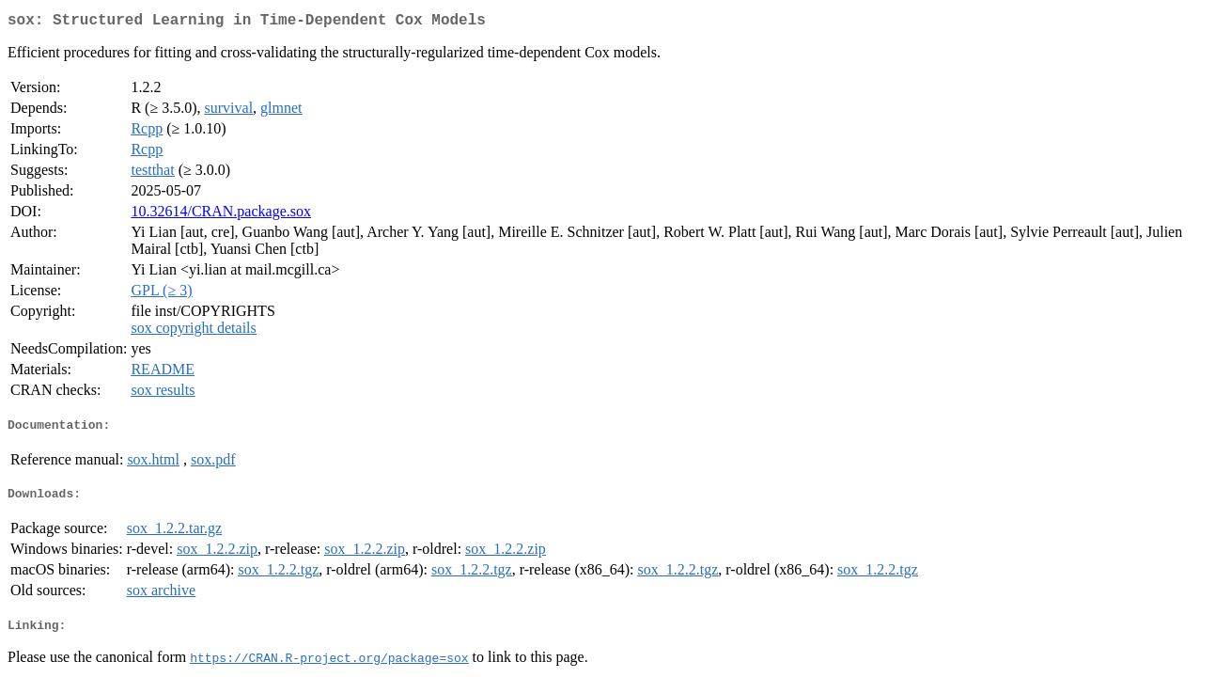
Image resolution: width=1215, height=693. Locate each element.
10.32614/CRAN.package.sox (221, 215)
